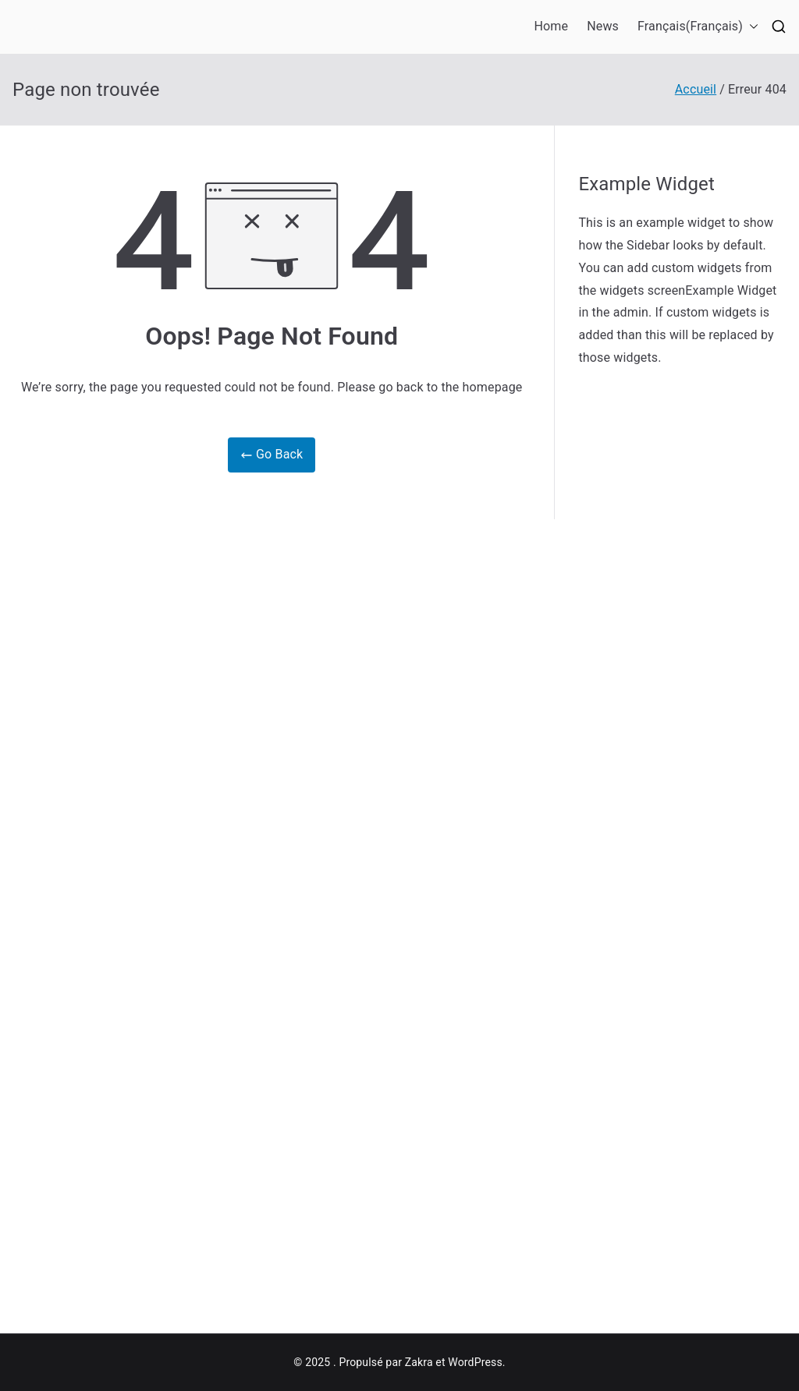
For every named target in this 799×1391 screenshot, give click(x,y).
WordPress (475, 1362)
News (603, 26)
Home (551, 26)
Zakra (419, 1362)
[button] (750, 27)
